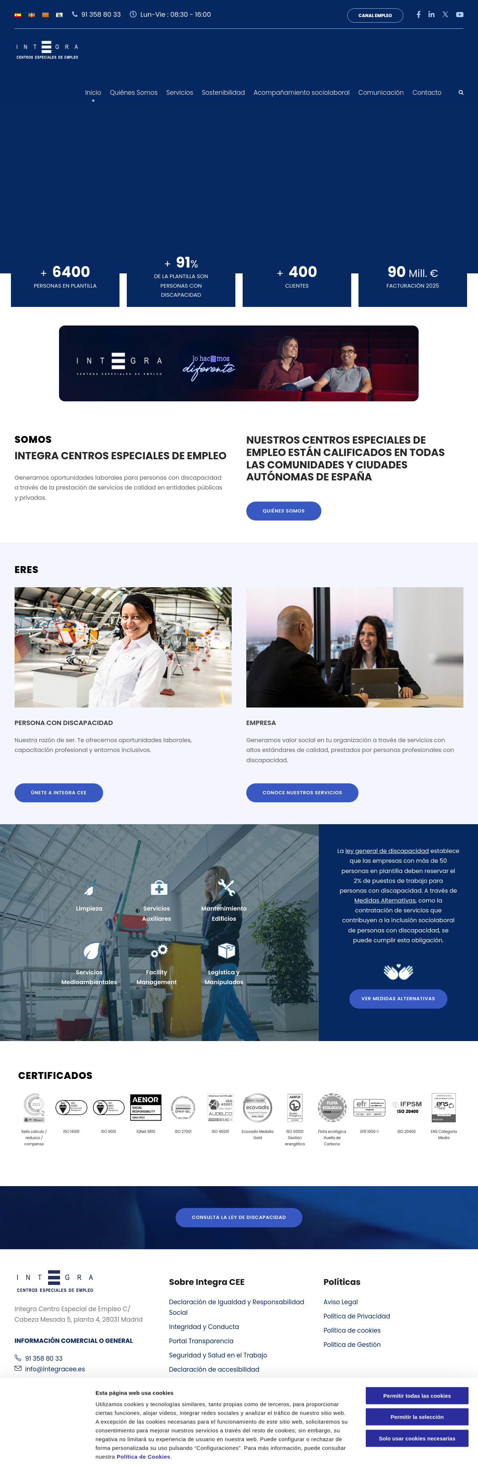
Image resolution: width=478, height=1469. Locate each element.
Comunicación (381, 92)
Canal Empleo (375, 15)
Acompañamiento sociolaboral (301, 92)
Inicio (93, 92)
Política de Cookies (143, 1425)
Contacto (427, 92)
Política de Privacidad (357, 1316)
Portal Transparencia (201, 1341)
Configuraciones (392, 1455)
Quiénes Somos (134, 92)
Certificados (55, 1075)
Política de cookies (352, 1330)
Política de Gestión (352, 1344)
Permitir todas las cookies (417, 1364)
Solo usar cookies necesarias (417, 1407)
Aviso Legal (341, 1302)
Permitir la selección (417, 1386)
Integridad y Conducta (204, 1326)
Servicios (179, 92)
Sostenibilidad (223, 92)
